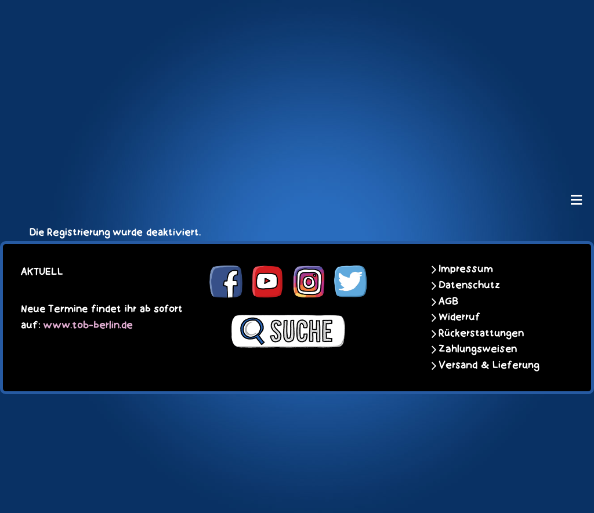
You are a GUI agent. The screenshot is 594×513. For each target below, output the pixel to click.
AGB (448, 301)
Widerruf (459, 317)
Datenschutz (469, 285)
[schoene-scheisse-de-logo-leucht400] (297, 18)
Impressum (466, 269)
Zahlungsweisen (478, 349)
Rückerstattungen (481, 333)
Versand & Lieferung (489, 365)
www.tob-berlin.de (88, 325)
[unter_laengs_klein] (297, 154)
